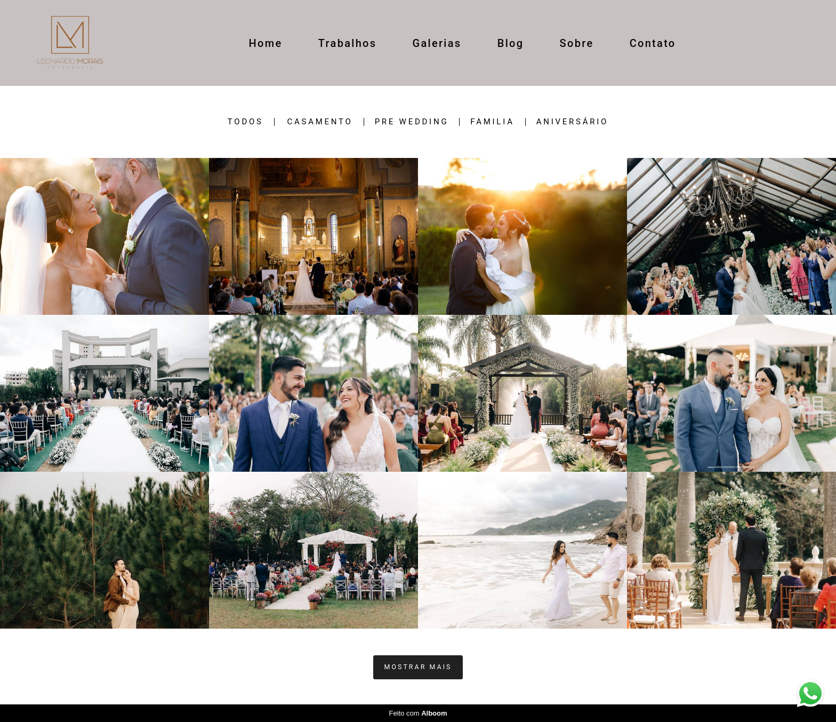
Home (266, 43)
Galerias (437, 43)
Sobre (577, 43)
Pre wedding (412, 122)
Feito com (418, 713)
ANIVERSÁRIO (572, 122)
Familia (492, 122)
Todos (245, 122)
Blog (510, 43)
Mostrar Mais (418, 667)
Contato (653, 43)
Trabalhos (347, 43)
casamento (319, 122)
